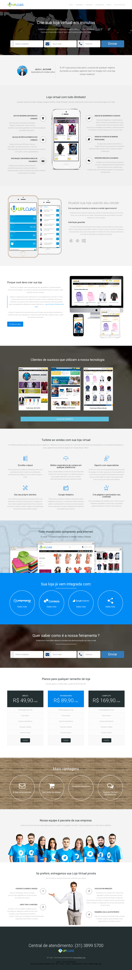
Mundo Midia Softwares (65, 408)
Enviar (112, 44)
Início (71, 5)
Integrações (99, 5)
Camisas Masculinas (98, 408)
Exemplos (89, 5)
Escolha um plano (15, 324)
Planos (109, 5)
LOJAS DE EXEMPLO (65, 419)
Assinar (25, 740)
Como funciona (119, 5)
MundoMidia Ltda (79, 958)
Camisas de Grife (33, 408)
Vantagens (79, 5)
